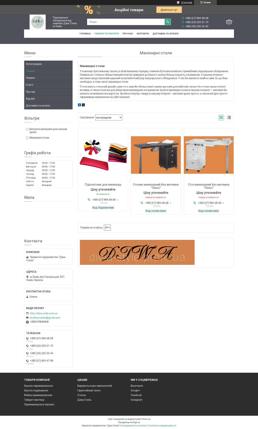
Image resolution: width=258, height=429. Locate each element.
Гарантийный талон (89, 390)
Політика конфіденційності (162, 425)
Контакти (143, 33)
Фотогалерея (34, 64)
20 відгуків (186, 2)
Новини (30, 77)
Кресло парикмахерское (38, 385)
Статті (29, 84)
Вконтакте (137, 385)
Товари (30, 71)
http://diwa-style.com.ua (44, 313)
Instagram (136, 399)
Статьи (81, 395)
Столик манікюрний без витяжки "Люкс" (156, 186)
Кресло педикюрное (36, 390)
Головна (85, 33)
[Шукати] (168, 22)
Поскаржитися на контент (134, 425)
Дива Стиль (84, 399)
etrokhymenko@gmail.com (45, 317)
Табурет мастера (34, 399)
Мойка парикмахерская (38, 395)
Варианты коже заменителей (94, 385)
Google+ (135, 390)
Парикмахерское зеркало (39, 404)
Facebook (136, 395)
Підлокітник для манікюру (103, 184)
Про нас (128, 33)
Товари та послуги (106, 33)
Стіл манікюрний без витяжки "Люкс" (208, 186)
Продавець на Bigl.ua (129, 422)
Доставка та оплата (166, 33)
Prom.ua (146, 419)
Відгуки (30, 98)
